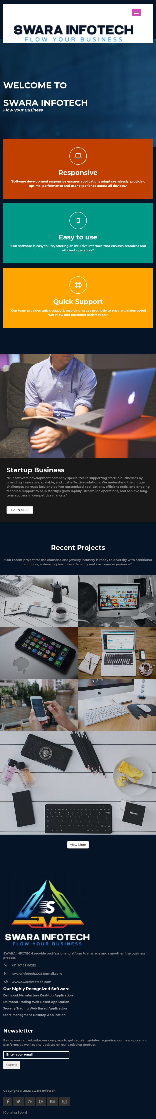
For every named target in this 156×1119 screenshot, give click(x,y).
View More (78, 845)
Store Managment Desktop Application (34, 1015)
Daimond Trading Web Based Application (36, 1002)
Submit (11, 1065)
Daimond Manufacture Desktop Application (38, 995)
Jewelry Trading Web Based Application (35, 1008)
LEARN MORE (19, 510)
